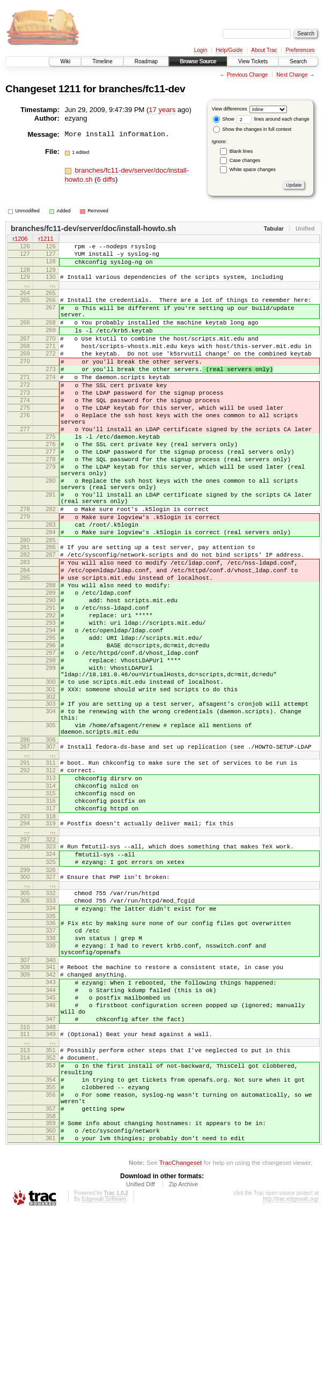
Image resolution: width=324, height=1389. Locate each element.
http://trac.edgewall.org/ (291, 1374)
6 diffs (106, 179)
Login (200, 50)
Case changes (245, 160)
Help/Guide (229, 50)
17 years (162, 110)
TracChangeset (180, 1337)
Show (223, 119)
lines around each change (273, 119)
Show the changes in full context (252, 129)
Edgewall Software (104, 1374)
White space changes (253, 169)
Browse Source (198, 61)
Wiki (65, 61)
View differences (229, 109)
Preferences (300, 50)
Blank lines (241, 151)
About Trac (264, 50)
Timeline (102, 61)
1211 (69, 88)
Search (298, 61)
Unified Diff (140, 1359)
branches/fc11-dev (142, 88)
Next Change (291, 75)
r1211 (45, 240)
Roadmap (146, 61)
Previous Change (247, 75)
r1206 (19, 240)
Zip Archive (183, 1359)
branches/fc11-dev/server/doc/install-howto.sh (93, 228)
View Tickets (253, 61)
